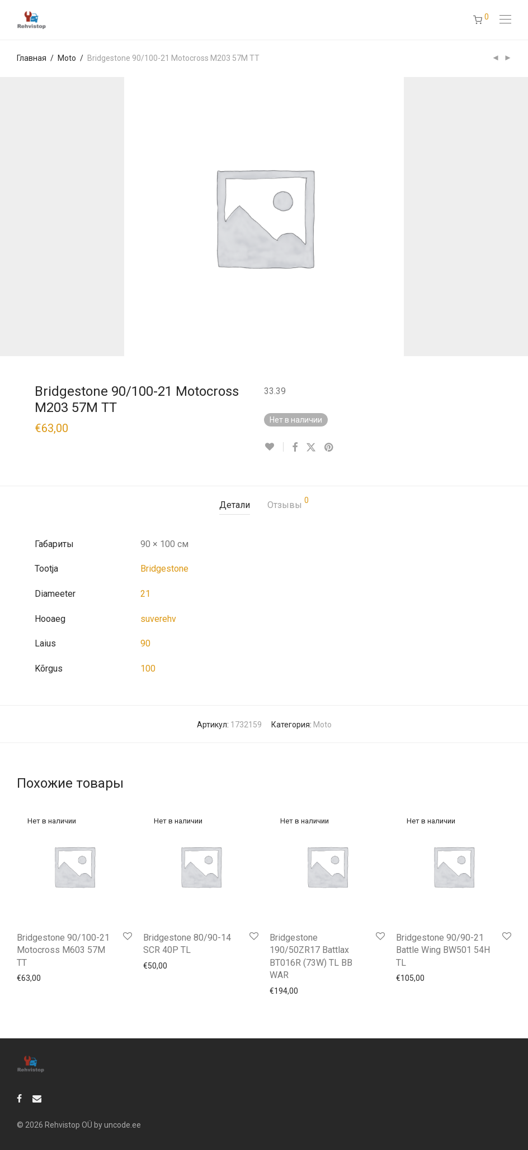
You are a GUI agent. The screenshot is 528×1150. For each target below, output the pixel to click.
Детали (234, 505)
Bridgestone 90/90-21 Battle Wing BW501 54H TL (443, 950)
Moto (67, 58)
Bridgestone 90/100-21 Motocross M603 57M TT (63, 950)
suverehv (158, 619)
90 (145, 643)
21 (145, 593)
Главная (31, 58)
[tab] (234, 505)
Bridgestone (164, 568)
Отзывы (288, 503)
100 (147, 668)
